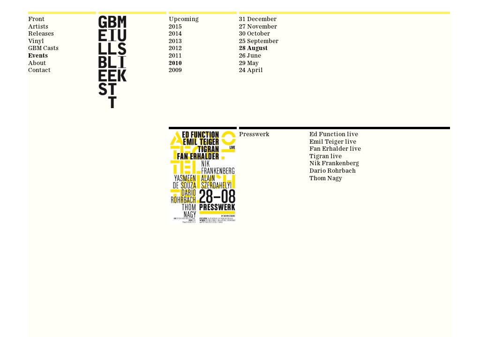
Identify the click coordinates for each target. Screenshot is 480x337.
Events (38, 55)
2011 (175, 55)
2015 (175, 26)
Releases (41, 33)
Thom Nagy (325, 178)
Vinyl (36, 40)
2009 (175, 69)
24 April (251, 69)
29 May (249, 62)
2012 (175, 47)
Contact (39, 69)
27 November (258, 26)
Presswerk (254, 134)
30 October (254, 33)
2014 (175, 33)
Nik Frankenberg (334, 163)
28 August (253, 47)
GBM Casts (43, 47)
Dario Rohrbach (332, 170)
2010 (175, 62)
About (37, 62)
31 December (258, 18)
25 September (258, 40)
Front (36, 18)
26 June (250, 55)
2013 (175, 40)
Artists (38, 26)
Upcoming (184, 18)
